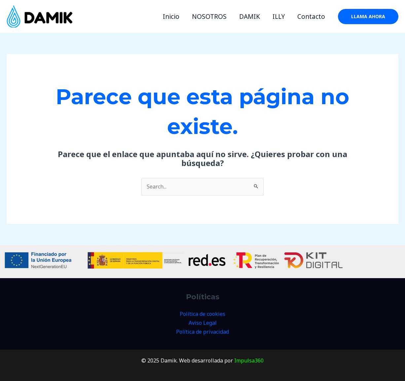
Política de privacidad (202, 331)
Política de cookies (202, 314)
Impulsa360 (249, 360)
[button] (368, 16)
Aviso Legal (203, 322)
